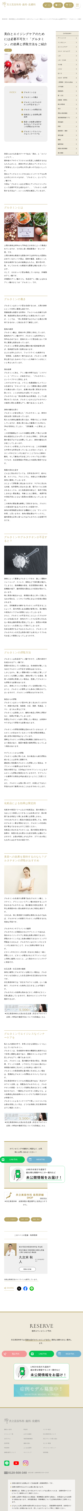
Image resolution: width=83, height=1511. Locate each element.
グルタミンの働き (31, 97)
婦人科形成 (61, 104)
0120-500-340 (17, 1472)
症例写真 (6, 1443)
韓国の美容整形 (62, 148)
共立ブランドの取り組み (50, 1438)
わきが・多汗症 (62, 78)
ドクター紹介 (47, 1429)
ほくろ (60, 73)
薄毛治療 (60, 135)
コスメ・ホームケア (64, 51)
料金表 (25, 1429)
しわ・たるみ (62, 60)
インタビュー (62, 42)
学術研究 (6, 1448)
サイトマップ (27, 1452)
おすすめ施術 (27, 1434)
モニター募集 (47, 1443)
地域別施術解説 (28, 1438)
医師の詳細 (27, 1269)
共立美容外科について (49, 1434)
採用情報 (45, 1452)
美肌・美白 (36, 1219)
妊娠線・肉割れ (62, 100)
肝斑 (59, 126)
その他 (60, 64)
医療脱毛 (60, 91)
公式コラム (7, 1438)
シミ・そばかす (11, 1219)
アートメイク (62, 38)
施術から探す (8, 1429)
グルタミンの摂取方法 (33, 109)
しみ (8, 50)
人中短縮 (60, 86)
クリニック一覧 (8, 1434)
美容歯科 (60, 122)
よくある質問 (27, 1448)
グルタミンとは (30, 92)
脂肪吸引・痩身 (62, 131)
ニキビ (60, 69)
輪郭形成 (60, 144)
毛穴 (59, 108)
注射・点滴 (24, 1219)
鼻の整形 (60, 153)
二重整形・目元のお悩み (65, 82)
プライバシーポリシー (49, 1448)
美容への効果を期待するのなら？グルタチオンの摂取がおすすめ (33, 124)
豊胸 (59, 139)
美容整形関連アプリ (64, 117)
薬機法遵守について (10, 1452)
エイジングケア (62, 47)
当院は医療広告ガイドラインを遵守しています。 (21, 1279)
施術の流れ (27, 1443)
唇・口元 (60, 95)
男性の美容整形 (62, 113)
